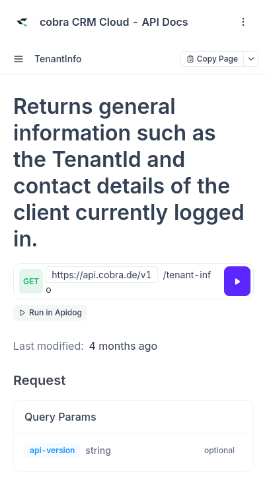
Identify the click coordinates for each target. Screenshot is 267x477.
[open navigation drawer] (243, 21)
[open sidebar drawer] (18, 59)
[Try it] (237, 281)
